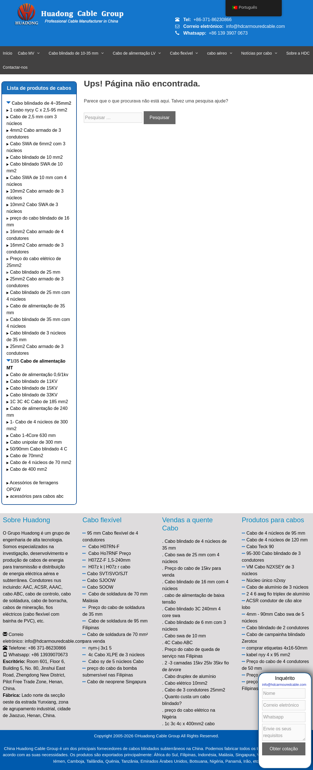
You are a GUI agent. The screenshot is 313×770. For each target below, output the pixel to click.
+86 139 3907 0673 (228, 33)
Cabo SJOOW (101, 580)
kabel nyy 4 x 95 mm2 (268, 654)
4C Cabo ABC (179, 642)
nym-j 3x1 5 (100, 648)
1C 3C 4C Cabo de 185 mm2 (39, 401)
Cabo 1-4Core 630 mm (33, 435)
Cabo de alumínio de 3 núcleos (277, 587)
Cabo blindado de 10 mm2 (36, 157)
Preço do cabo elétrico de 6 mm (278, 675)
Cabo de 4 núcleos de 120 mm (277, 539)
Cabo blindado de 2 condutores (277, 627)
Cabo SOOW (100, 587)
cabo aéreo (222, 53)
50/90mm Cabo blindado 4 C (38, 449)
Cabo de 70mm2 (26, 455)
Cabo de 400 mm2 (28, 469)
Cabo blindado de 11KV (33, 381)
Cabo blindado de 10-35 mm (79, 53)
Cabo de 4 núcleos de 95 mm (275, 533)
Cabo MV (32, 53)
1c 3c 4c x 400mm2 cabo (190, 723)
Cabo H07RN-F (103, 546)
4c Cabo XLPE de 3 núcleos (116, 654)
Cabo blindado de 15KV (33, 388)
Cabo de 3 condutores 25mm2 (195, 690)
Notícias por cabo (262, 53)
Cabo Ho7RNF (103, 553)
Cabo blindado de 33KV (33, 394)
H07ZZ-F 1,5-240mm (109, 560)
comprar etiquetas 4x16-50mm (276, 648)
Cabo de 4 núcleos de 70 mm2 (40, 462)
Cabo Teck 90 (260, 546)
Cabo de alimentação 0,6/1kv (39, 374)
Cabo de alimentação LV (140, 53)
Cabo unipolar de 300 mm (36, 442)
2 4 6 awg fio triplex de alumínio (278, 594)
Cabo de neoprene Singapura (116, 681)
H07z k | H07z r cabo (109, 566)
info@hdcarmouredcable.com (255, 26)
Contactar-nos (15, 67)
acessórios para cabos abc (36, 496)
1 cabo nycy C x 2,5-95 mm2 (38, 110)
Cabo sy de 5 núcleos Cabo (116, 661)
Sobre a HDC (298, 53)
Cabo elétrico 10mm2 (186, 683)
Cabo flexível (187, 53)
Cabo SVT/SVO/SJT (107, 573)
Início (7, 53)
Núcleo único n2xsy (265, 580)
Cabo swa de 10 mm (185, 635)
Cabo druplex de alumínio (190, 676)
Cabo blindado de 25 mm (35, 272)
